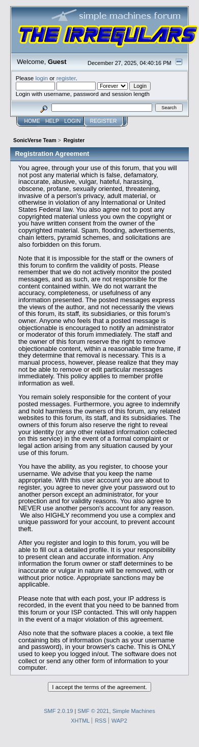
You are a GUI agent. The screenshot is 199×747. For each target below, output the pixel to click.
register (66, 78)
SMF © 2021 (93, 711)
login (41, 78)
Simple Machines (133, 711)
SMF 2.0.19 (58, 711)
